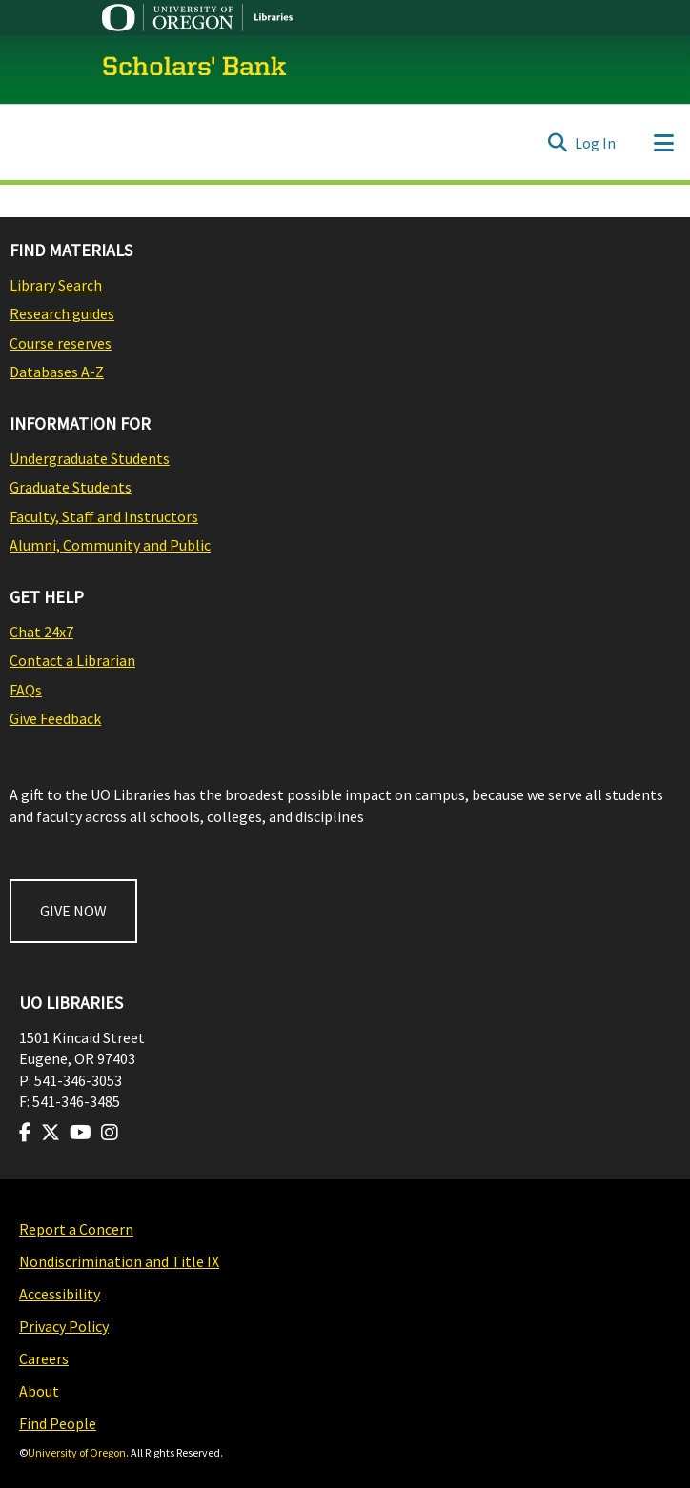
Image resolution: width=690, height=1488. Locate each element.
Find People (57, 1423)
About (39, 1390)
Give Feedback (55, 718)
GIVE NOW (73, 910)
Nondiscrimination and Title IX (119, 1261)
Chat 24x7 (41, 631)
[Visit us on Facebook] (25, 1132)
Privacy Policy (64, 1326)
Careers (44, 1358)
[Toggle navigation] (663, 143)
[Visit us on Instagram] (109, 1132)
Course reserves (61, 342)
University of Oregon (77, 1452)
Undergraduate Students (90, 458)
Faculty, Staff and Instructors (104, 516)
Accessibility (59, 1293)
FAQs (26, 689)
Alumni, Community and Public (110, 544)
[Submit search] (557, 142)
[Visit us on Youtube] (80, 1132)
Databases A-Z (57, 371)
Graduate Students (71, 486)
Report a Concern (76, 1228)
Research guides (62, 313)
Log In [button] (596, 142)
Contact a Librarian (72, 660)
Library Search (56, 284)
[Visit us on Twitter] (50, 1132)
